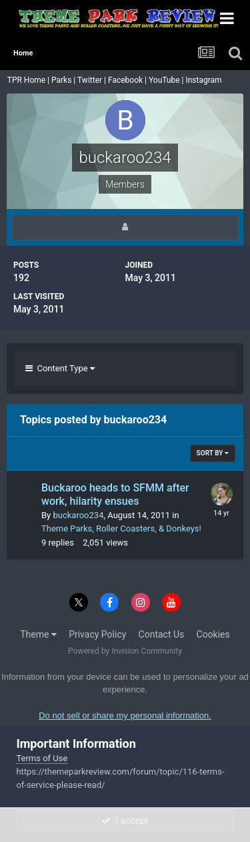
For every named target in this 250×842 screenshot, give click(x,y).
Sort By (213, 453)
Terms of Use (41, 758)
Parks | (64, 80)
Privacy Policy (97, 634)
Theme (38, 634)
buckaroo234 (78, 515)
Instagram (204, 80)
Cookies (213, 634)
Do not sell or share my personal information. (125, 715)
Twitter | (92, 80)
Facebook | (128, 80)
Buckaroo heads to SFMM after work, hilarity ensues (115, 494)
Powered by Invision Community (125, 651)
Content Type (60, 368)
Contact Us (162, 634)
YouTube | (167, 80)
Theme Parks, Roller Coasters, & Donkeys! (121, 528)
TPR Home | (27, 80)
